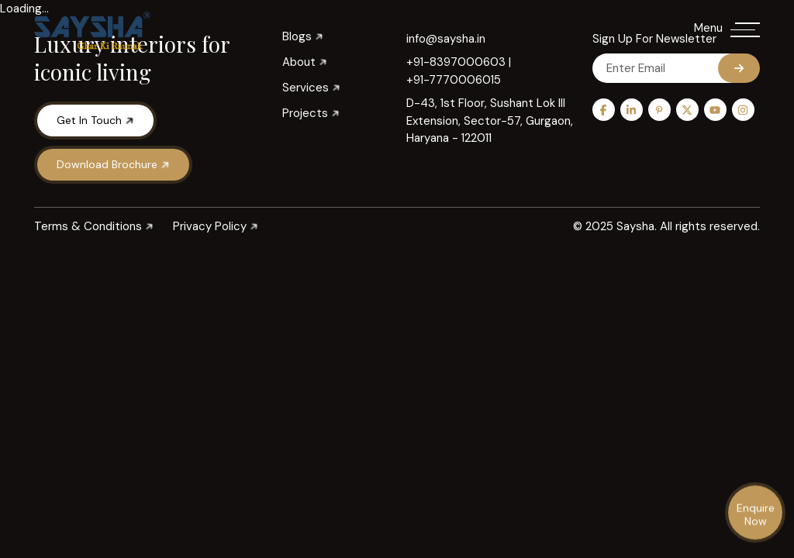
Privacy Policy (215, 226)
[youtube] (715, 109)
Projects (311, 113)
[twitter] (687, 109)
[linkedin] (631, 109)
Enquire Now (756, 515)
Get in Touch (96, 120)
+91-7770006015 (453, 80)
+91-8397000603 (456, 62)
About (304, 62)
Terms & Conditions (94, 226)
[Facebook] (603, 109)
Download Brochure (114, 164)
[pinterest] (659, 109)
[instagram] (743, 109)
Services (311, 88)
